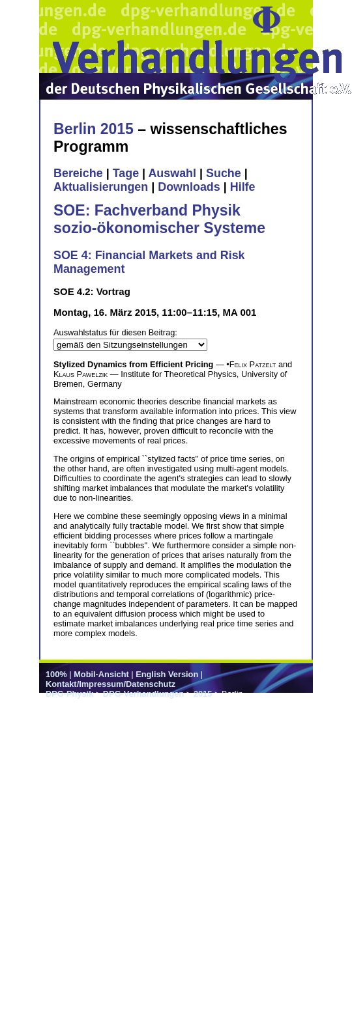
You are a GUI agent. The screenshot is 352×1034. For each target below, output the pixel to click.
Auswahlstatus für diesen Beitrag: (115, 332)
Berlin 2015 (93, 128)
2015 (203, 694)
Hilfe (243, 186)
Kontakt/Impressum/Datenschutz (110, 684)
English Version (167, 674)
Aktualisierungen (100, 186)
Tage (126, 173)
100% (56, 674)
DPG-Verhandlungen (143, 694)
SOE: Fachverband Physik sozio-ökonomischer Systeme (159, 219)
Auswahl (172, 173)
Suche (223, 173)
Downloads (189, 186)
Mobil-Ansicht (101, 674)
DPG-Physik (69, 694)
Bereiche (78, 173)
